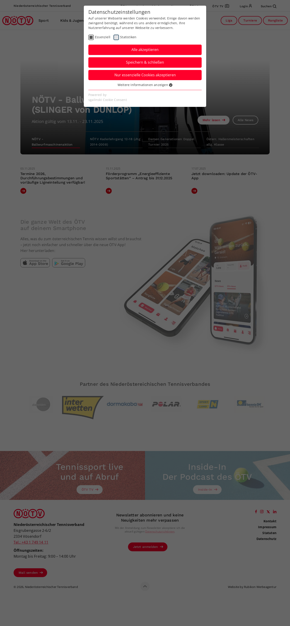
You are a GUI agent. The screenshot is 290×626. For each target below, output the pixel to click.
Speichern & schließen (145, 62)
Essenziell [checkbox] (102, 37)
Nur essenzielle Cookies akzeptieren (145, 74)
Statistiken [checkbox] (128, 37)
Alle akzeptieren (145, 49)
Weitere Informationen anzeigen (145, 85)
